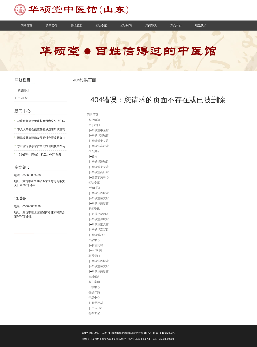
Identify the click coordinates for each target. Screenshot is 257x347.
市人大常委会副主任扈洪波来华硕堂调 (41, 129)
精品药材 (97, 245)
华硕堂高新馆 (100, 146)
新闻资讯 (151, 25)
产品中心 (176, 25)
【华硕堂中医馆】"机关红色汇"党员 (39, 154)
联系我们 (200, 25)
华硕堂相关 (99, 234)
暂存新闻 (94, 119)
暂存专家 (94, 313)
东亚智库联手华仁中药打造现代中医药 (41, 146)
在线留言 (94, 276)
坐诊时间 (126, 25)
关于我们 (51, 25)
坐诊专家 (101, 25)
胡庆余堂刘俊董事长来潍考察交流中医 (41, 120)
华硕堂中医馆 (100, 130)
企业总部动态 (100, 214)
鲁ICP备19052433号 (164, 333)
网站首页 (26, 25)
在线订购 (94, 292)
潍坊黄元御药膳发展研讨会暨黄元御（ (41, 137)
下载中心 (94, 287)
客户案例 (94, 281)
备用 (94, 156)
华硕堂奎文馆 (100, 140)
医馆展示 (76, 25)
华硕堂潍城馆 (100, 135)
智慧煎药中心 (100, 177)
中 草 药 (97, 250)
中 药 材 (97, 308)
